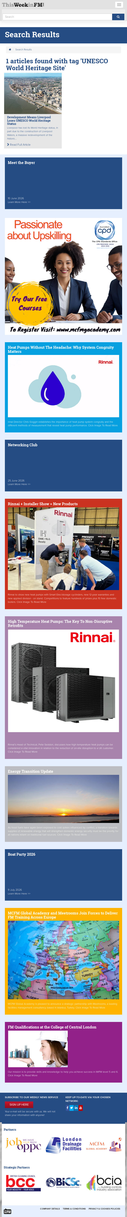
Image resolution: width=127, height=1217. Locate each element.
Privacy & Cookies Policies (104, 1209)
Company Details (50, 1209)
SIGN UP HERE (19, 1105)
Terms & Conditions (74, 1209)
